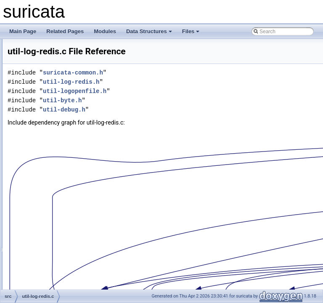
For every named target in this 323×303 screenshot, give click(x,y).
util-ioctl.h (45, 103)
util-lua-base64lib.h (55, 215)
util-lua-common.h (54, 270)
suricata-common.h (178, 73)
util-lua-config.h (51, 289)
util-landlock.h (49, 159)
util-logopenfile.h (52, 196)
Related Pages (65, 31)
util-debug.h (169, 110)
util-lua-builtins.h (52, 233)
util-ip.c (42, 113)
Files (191, 31)
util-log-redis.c (50, 168)
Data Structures (149, 31)
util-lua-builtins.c (52, 224)
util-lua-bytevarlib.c (55, 242)
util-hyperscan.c (52, 76)
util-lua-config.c (51, 279)
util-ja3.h (43, 141)
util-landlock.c (49, 150)
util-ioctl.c (45, 94)
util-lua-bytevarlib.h (55, 252)
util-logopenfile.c (52, 187)
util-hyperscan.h (52, 85)
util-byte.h (167, 100)
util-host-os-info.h (53, 48)
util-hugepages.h (53, 66)
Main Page (22, 31)
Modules (105, 31)
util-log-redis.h (50, 178)
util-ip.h (42, 122)
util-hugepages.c (52, 57)
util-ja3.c (43, 131)
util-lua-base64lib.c (55, 205)
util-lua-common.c (54, 261)
